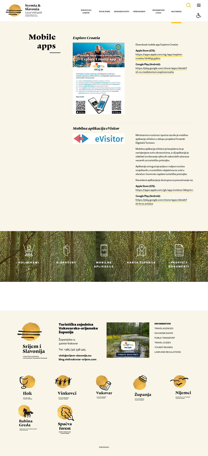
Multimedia (176, 11)
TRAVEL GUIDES (162, 342)
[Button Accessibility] (199, 20)
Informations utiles (158, 11)
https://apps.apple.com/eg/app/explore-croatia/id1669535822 (159, 56)
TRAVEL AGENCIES (163, 328)
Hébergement (139, 11)
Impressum (104, 447)
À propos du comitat (86, 11)
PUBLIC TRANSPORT (164, 337)
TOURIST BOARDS (163, 347)
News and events (121, 11)
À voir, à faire (104, 11)
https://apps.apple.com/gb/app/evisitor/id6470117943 (167, 190)
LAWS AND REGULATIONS (167, 352)
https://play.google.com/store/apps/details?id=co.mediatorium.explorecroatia (161, 70)
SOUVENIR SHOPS (163, 333)
